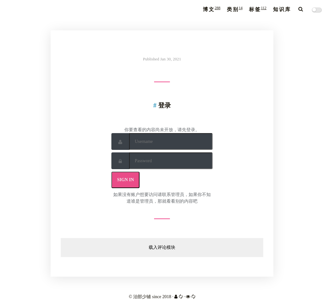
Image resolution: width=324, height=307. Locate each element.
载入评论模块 (162, 247)
